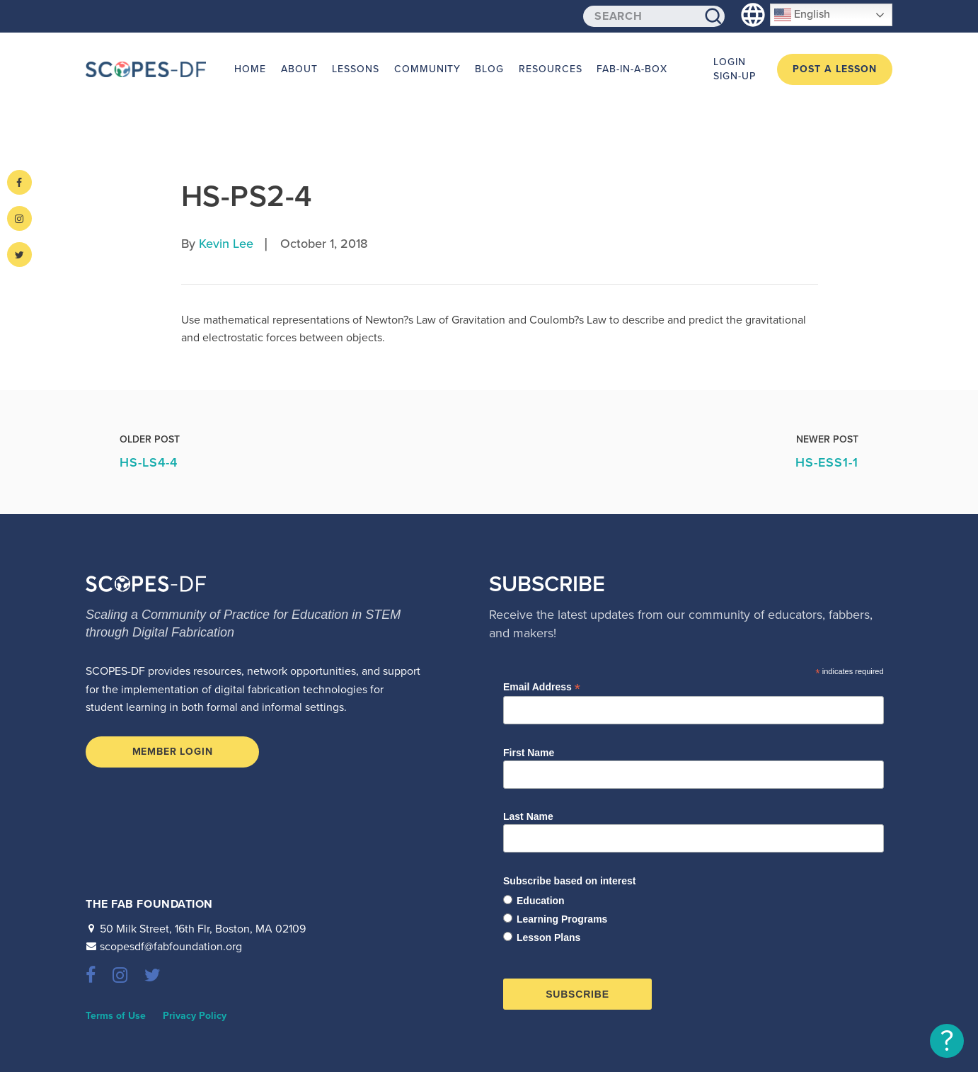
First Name (528, 752)
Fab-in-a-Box (629, 69)
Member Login (172, 752)
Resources (548, 69)
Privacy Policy (194, 1016)
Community (426, 69)
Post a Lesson (835, 69)
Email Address (541, 687)
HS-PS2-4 (246, 196)
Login (729, 62)
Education (541, 900)
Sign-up (734, 76)
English (802, 14)
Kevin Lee (226, 243)
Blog (487, 69)
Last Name (528, 816)
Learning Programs (562, 919)
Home (250, 69)
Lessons (355, 69)
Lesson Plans (548, 937)
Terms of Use (116, 1016)
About (298, 69)
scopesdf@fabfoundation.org (171, 947)
